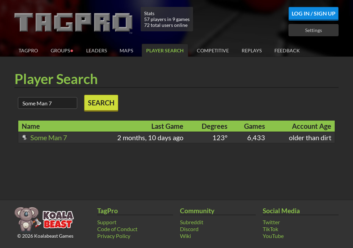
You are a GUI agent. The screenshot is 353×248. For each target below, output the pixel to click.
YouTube (273, 235)
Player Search (165, 50)
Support (107, 222)
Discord (189, 229)
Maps (126, 50)
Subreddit (191, 222)
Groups (62, 50)
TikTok (270, 229)
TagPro (28, 50)
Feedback (287, 50)
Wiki (185, 235)
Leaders (96, 50)
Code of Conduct (117, 229)
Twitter (271, 222)
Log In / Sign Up (313, 13)
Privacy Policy (113, 235)
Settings (313, 30)
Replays (252, 50)
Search (101, 103)
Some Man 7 (44, 137)
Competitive (213, 50)
